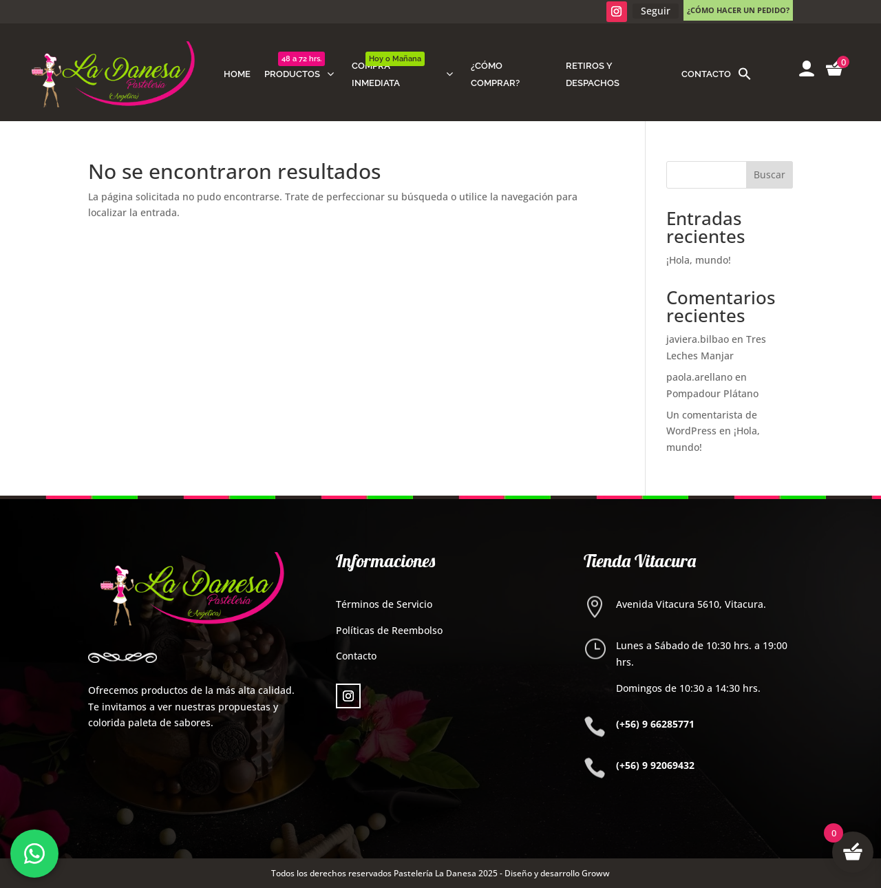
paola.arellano (699, 376)
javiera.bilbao (697, 339)
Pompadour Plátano (712, 393)
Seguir (655, 10)
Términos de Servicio (384, 604)
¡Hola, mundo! (698, 259)
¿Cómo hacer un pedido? (738, 10)
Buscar (769, 174)
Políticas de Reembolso (389, 630)
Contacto (356, 655)
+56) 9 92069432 (656, 765)
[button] (745, 74)
